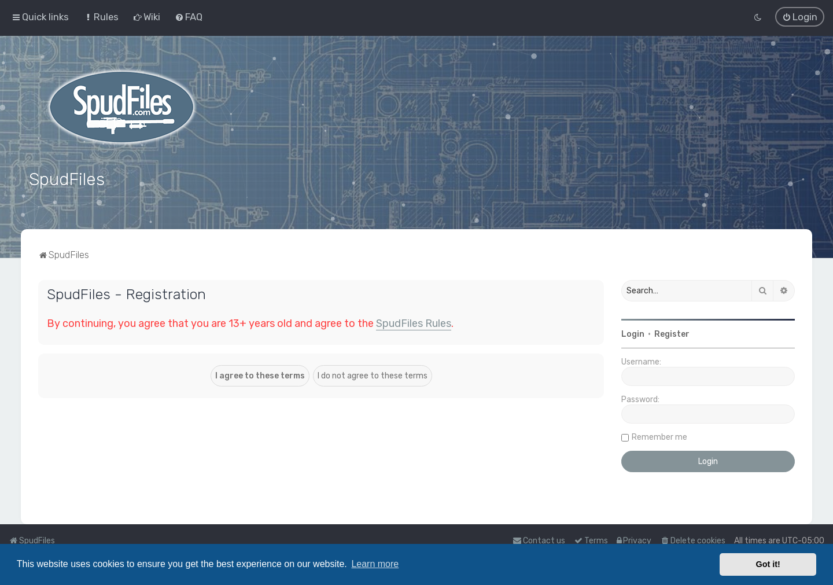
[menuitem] (100, 16)
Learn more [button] (375, 564)
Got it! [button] (768, 564)
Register (672, 334)
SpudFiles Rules (413, 323)
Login (632, 334)
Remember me (659, 437)
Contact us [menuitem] (539, 541)
